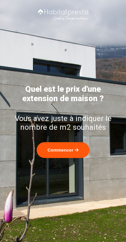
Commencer (63, 150)
